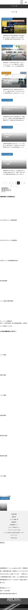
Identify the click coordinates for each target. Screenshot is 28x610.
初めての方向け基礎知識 (7, 100)
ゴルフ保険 (14, 475)
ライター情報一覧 (14, 519)
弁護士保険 (14, 374)
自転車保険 (14, 415)
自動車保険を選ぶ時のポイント (6, 188)
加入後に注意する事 (6, 73)
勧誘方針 (14, 516)
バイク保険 (14, 394)
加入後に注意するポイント (6, 191)
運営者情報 (14, 514)
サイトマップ (14, 535)
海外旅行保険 (14, 435)
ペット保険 (14, 354)
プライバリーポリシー (13, 530)
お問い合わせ (14, 537)
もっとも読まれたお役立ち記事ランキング (14, 532)
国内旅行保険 (14, 455)
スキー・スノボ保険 (14, 495)
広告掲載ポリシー (14, 524)
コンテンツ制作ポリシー (14, 527)
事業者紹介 (14, 522)
